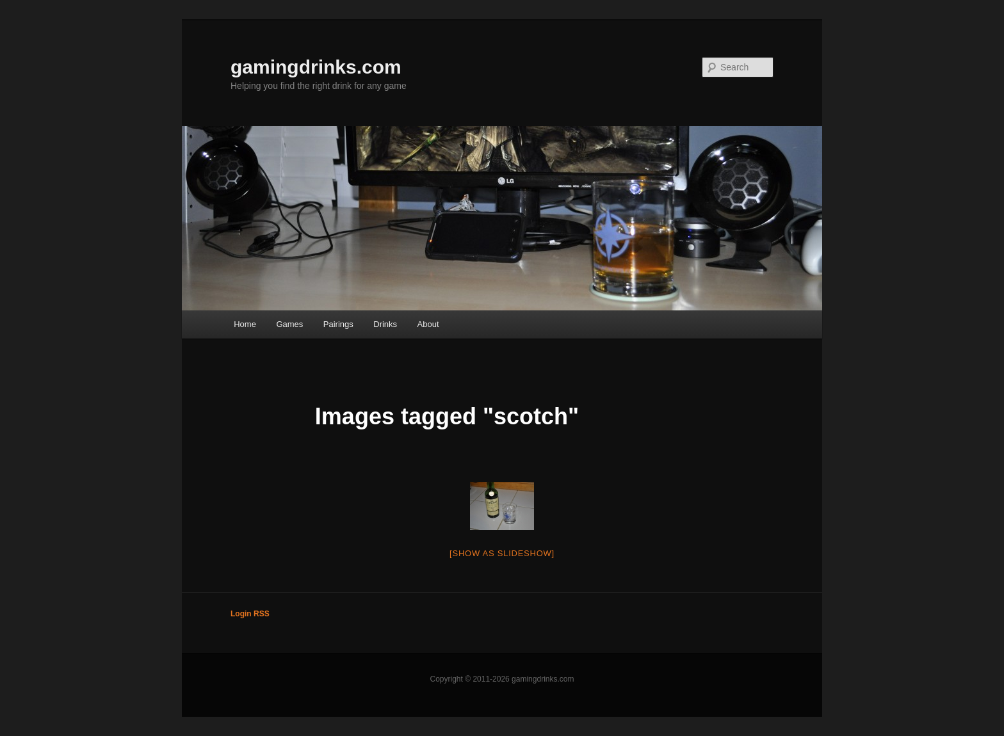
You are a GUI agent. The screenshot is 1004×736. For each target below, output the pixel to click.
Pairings (338, 324)
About (428, 324)
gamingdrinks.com (316, 66)
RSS (262, 613)
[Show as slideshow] (502, 553)
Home (245, 324)
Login (241, 613)
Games (289, 324)
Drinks (385, 324)
